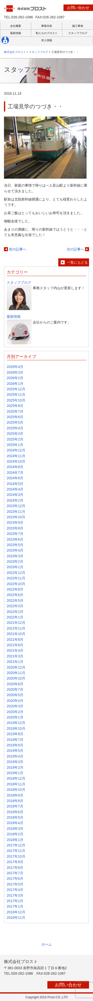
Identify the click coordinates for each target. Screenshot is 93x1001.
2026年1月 (15, 384)
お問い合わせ (78, 8)
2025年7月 (15, 411)
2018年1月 (15, 840)
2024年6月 (15, 478)
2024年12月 (16, 450)
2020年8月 (15, 684)
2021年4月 (15, 650)
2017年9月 (15, 862)
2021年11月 (16, 628)
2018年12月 (16, 778)
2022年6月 (15, 595)
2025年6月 (15, 417)
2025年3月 (15, 434)
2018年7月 (15, 806)
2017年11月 (16, 851)
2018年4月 (15, 823)
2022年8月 (15, 589)
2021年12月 (16, 623)
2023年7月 (15, 534)
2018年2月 (15, 834)
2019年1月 (15, 773)
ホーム (46, 944)
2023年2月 (15, 561)
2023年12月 (16, 506)
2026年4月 (15, 367)
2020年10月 (16, 678)
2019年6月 (15, 745)
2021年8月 (15, 639)
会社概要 (15, 25)
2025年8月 (15, 406)
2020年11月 (16, 673)
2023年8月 (15, 528)
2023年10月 (16, 517)
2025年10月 (16, 400)
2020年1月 (15, 717)
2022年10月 (16, 584)
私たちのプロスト (47, 33)
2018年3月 (15, 829)
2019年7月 (15, 740)
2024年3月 (15, 495)
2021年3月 (15, 656)
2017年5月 (15, 884)
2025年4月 (15, 428)
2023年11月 (16, 512)
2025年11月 (16, 395)
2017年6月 (15, 879)
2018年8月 (15, 801)
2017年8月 (15, 868)
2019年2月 (15, 767)
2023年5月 (15, 545)
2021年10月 (16, 634)
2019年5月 (15, 751)
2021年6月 (15, 645)
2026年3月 (15, 372)
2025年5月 (15, 422)
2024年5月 (15, 484)
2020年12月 (16, 667)
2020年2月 (15, 712)
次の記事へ (75, 249)
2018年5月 (15, 817)
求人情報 (46, 40)
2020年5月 (15, 695)
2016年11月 (16, 918)
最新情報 (15, 33)
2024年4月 (15, 489)
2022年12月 (16, 573)
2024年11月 (16, 456)
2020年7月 (15, 689)
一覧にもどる (77, 262)
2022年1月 (15, 617)
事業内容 (46, 25)
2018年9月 (15, 795)
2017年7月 (15, 873)
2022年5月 (15, 600)
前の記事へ (17, 249)
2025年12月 (16, 389)
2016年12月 (16, 912)
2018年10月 (16, 790)
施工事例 (77, 25)
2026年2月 (15, 378)
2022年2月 (15, 612)
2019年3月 (15, 762)
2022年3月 (15, 606)
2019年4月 (15, 756)
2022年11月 (16, 578)
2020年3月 (15, 706)
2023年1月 (15, 567)
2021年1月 (15, 662)
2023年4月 (15, 550)
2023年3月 (15, 556)
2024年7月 (15, 473)
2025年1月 (15, 445)
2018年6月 (15, 812)
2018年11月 (16, 784)
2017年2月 (15, 901)
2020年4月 (15, 701)
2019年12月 (16, 723)
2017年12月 (16, 845)
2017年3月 (15, 895)
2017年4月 (15, 890)
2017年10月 (16, 856)
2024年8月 (15, 467)
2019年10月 (16, 728)
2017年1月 (15, 906)
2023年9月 (15, 522)
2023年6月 (15, 539)
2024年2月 (15, 500)
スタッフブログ (77, 33)
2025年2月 (15, 439)
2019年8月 (15, 734)
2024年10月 (16, 461)
